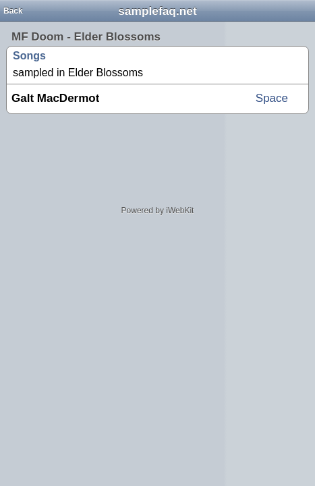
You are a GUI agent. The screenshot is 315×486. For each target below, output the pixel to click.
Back (13, 11)
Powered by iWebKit (157, 210)
